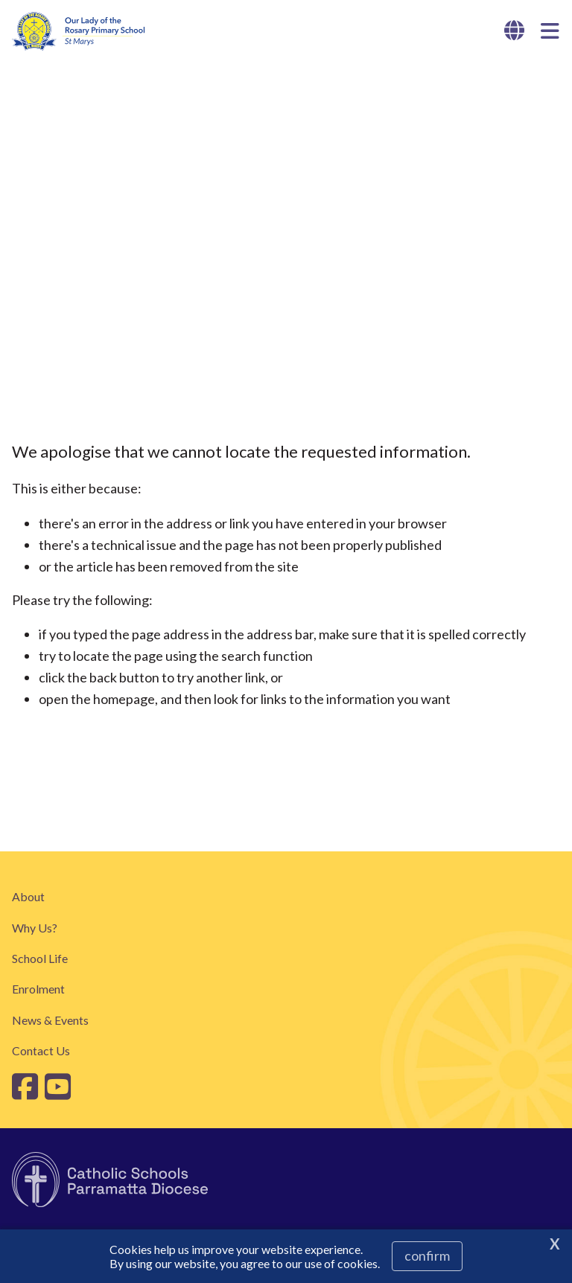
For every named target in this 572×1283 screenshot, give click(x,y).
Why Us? (34, 928)
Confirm (427, 1255)
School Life (40, 958)
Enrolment (38, 989)
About (28, 896)
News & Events (50, 1020)
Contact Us (41, 1050)
